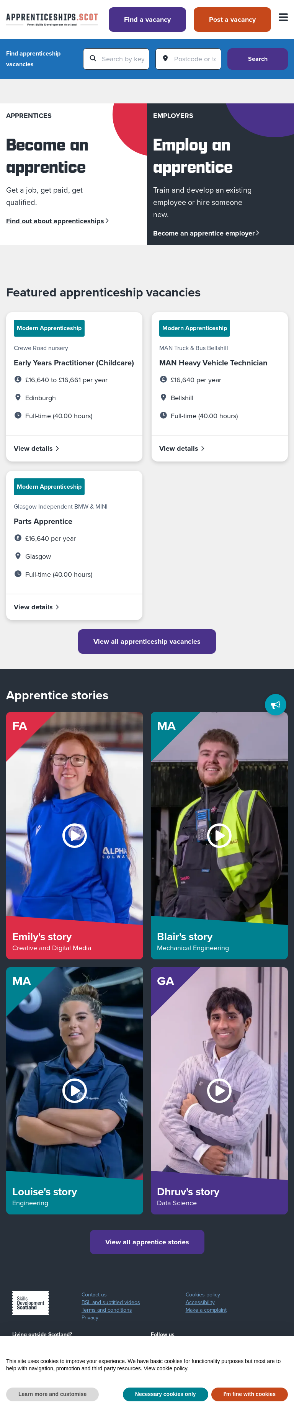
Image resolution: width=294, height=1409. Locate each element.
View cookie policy (165, 1368)
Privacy (90, 1318)
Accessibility (200, 1302)
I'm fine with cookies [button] (250, 1394)
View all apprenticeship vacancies (147, 641)
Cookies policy (203, 1295)
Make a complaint (206, 1310)
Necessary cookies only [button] (165, 1394)
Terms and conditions (107, 1310)
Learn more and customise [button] (52, 1394)
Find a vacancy (147, 20)
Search (258, 58)
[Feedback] (275, 704)
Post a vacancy (232, 20)
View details (37, 448)
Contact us (94, 1295)
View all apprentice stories (147, 1242)
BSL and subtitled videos (111, 1302)
